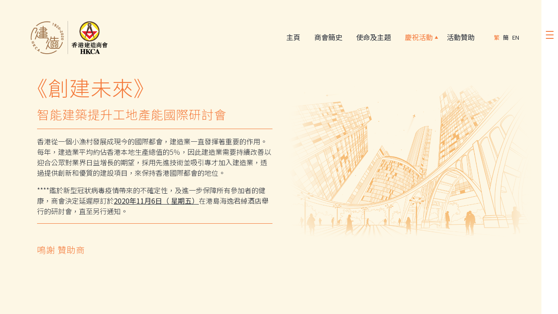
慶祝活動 (417, 37)
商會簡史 (326, 37)
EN (515, 37)
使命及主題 (371, 37)
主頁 (292, 37)
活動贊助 (459, 37)
